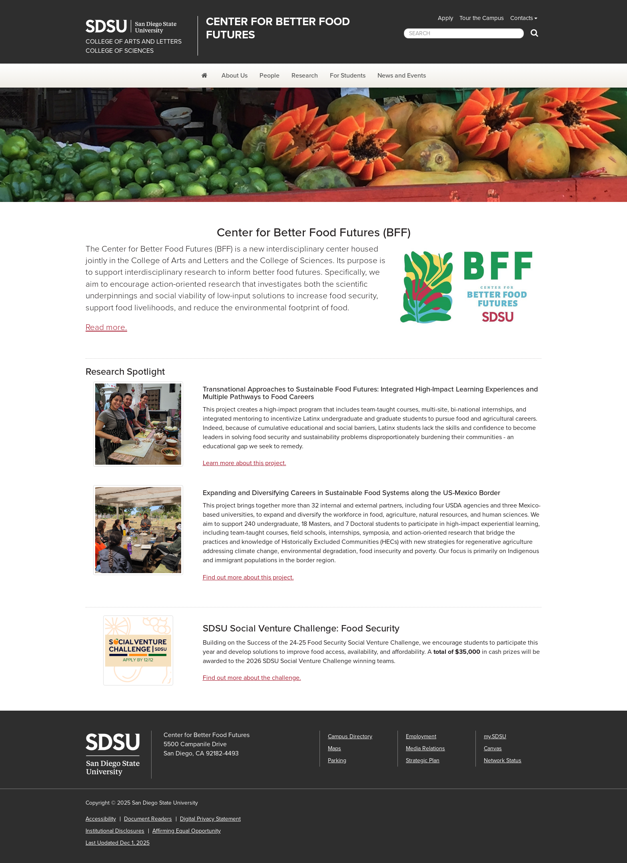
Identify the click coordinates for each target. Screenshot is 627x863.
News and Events (401, 76)
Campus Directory (350, 736)
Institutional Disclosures (115, 830)
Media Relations (425, 748)
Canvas (493, 748)
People (270, 76)
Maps (334, 748)
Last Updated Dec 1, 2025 (118, 842)
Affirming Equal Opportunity (186, 830)
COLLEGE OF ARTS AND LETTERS (134, 42)
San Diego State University (139, 26)
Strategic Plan (422, 760)
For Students (347, 76)
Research (305, 76)
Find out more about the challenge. (252, 678)
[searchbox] (464, 33)
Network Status (502, 760)
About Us (235, 76)
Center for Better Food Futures (278, 28)
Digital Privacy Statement (210, 818)
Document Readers (148, 818)
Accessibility (101, 818)
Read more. (106, 327)
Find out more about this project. (248, 577)
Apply (445, 18)
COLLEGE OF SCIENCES (120, 51)
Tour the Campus (481, 18)
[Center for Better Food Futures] (206, 76)
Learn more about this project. (244, 463)
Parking (337, 760)
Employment (421, 736)
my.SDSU (495, 736)
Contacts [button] (521, 18)
